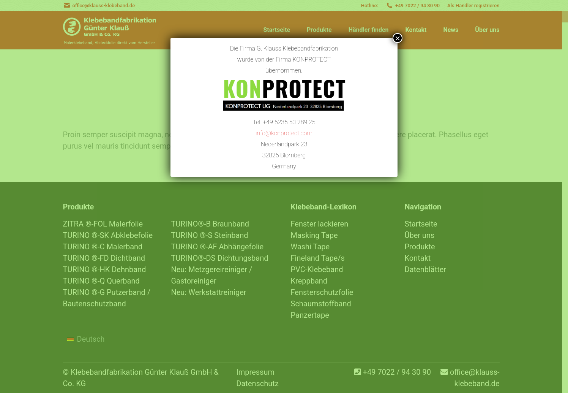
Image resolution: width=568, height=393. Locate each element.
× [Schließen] (397, 38)
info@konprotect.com (283, 131)
